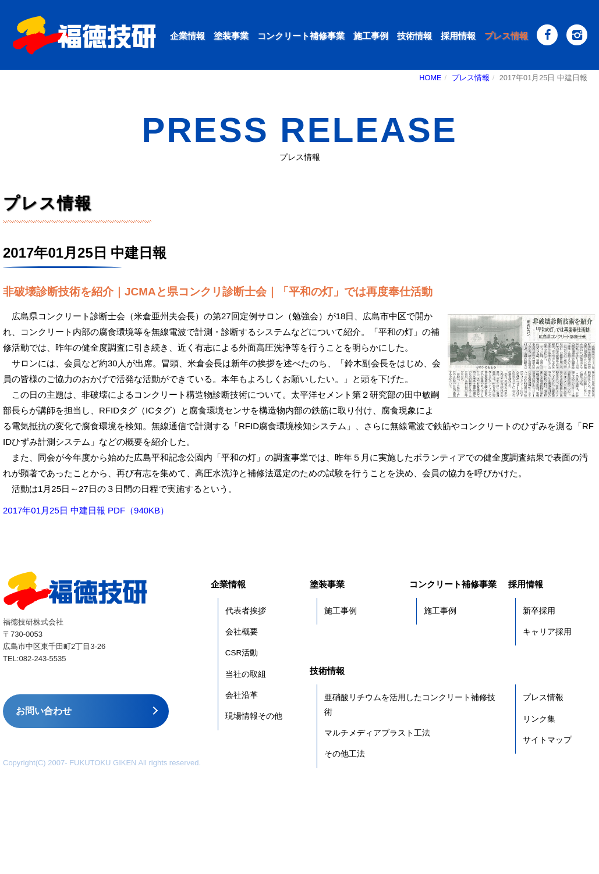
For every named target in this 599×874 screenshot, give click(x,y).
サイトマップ (547, 740)
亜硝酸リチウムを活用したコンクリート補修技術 (409, 704)
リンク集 (539, 719)
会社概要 (241, 631)
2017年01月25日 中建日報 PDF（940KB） (86, 510)
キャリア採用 (547, 631)
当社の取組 (245, 674)
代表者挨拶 (245, 611)
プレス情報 (506, 36)
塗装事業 (231, 36)
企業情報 (187, 36)
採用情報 (458, 36)
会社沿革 (241, 695)
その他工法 (344, 754)
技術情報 (414, 36)
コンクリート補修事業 (301, 36)
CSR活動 (241, 652)
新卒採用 (539, 611)
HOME (430, 77)
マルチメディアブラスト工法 (377, 733)
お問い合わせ (44, 711)
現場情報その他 (253, 716)
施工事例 (370, 36)
